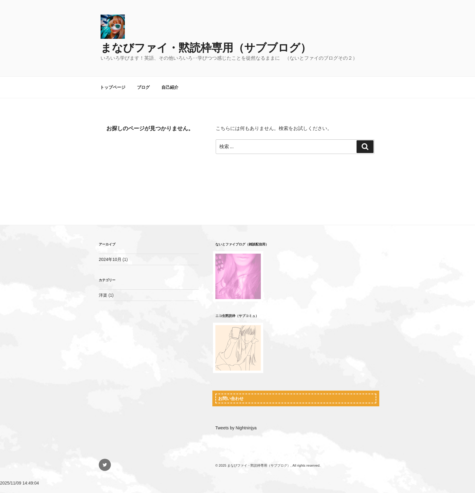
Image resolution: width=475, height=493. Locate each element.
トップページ (112, 87)
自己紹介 (169, 87)
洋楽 (103, 295)
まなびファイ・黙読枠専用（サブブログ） (206, 48)
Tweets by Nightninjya (236, 427)
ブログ (143, 87)
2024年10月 (110, 259)
